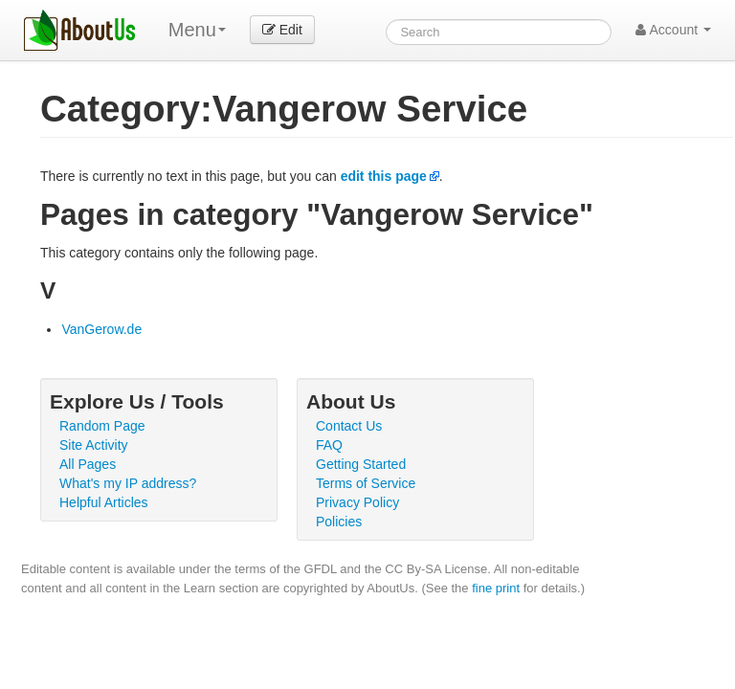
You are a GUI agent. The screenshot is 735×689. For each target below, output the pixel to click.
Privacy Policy (357, 502)
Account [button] (673, 29)
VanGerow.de (101, 329)
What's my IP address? (127, 483)
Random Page (102, 425)
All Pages (87, 464)
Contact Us (349, 425)
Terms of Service (365, 483)
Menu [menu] (197, 29)
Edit (282, 29)
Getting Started (361, 464)
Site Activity (93, 445)
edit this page (384, 176)
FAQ (329, 445)
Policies (339, 521)
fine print (496, 588)
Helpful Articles (103, 502)
